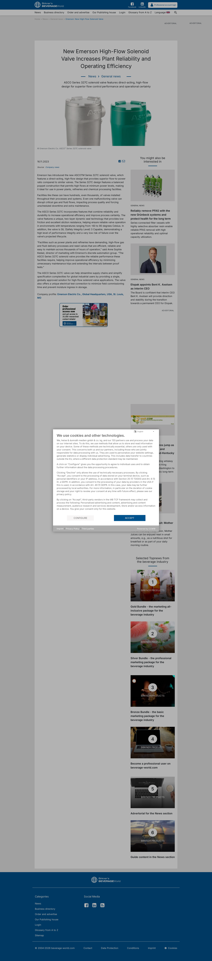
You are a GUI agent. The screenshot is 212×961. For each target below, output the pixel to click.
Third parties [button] (88, 528)
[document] (106, 474)
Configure (80, 518)
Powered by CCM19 (146, 529)
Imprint (60, 528)
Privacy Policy (72, 528)
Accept (129, 518)
